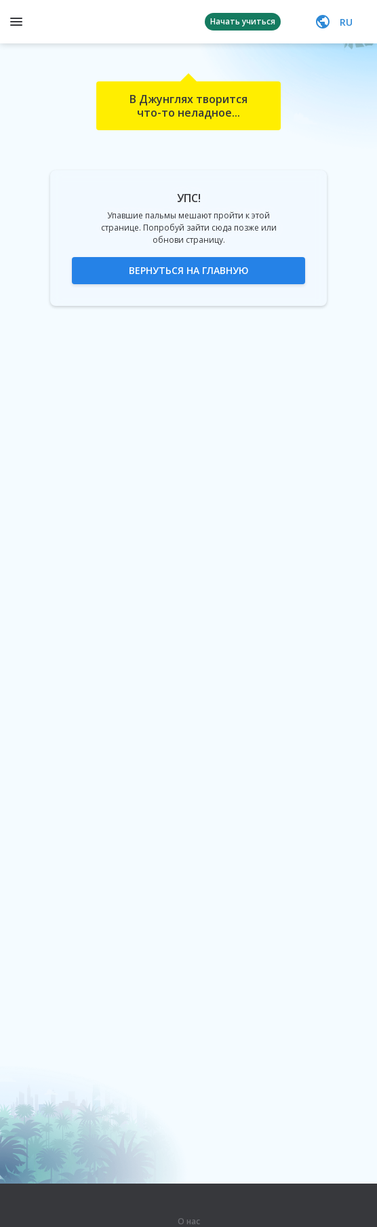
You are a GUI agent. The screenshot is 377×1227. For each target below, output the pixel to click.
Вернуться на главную (189, 270)
